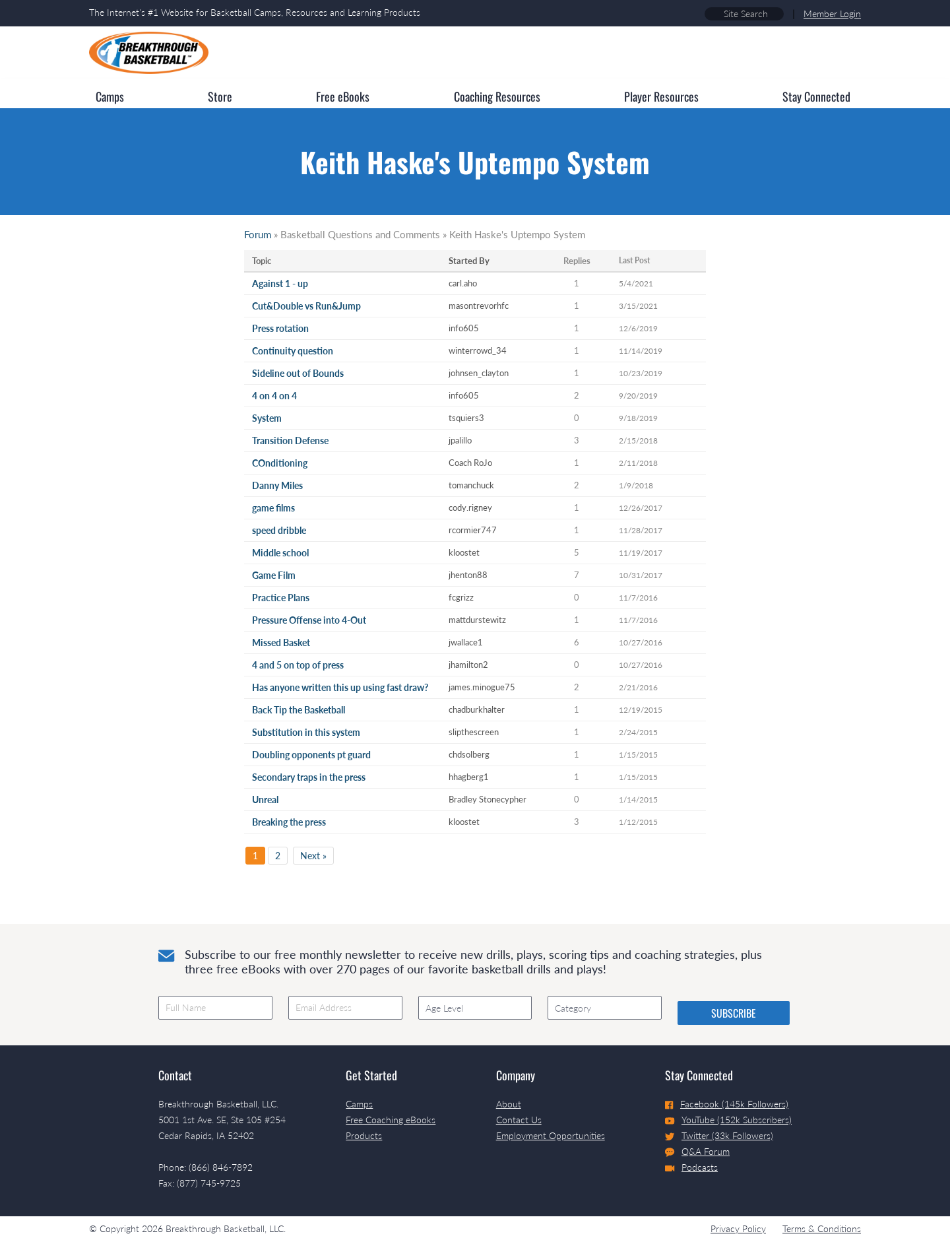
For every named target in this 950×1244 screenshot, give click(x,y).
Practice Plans (280, 597)
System (267, 418)
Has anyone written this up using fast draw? (340, 687)
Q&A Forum (697, 1152)
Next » (313, 855)
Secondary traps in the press (308, 777)
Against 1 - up (280, 283)
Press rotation (280, 328)
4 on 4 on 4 (274, 395)
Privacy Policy (738, 1228)
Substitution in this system (306, 732)
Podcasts (691, 1167)
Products (364, 1135)
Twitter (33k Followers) (719, 1135)
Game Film (274, 575)
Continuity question (292, 350)
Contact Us (519, 1119)
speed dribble (279, 530)
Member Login (832, 13)
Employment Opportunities (550, 1135)
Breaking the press (289, 822)
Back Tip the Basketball (298, 709)
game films (273, 507)
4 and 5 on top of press (298, 665)
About (508, 1103)
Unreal (265, 799)
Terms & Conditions (821, 1228)
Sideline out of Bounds (298, 373)
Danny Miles (277, 485)
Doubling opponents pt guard (311, 754)
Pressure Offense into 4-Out (309, 620)
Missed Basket (281, 642)
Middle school (280, 552)
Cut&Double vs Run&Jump (306, 305)
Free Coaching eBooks (390, 1119)
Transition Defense (290, 440)
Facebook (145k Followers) (726, 1103)
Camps (359, 1103)
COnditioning (279, 463)
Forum (257, 234)
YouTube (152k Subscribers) (728, 1119)
